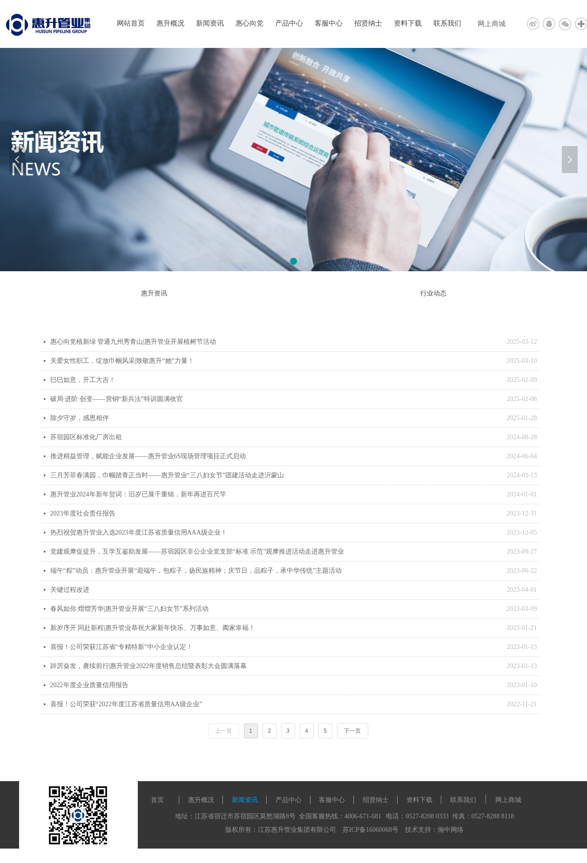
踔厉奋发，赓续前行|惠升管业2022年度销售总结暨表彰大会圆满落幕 (148, 665)
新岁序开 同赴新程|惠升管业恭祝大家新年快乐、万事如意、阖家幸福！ (152, 627)
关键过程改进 (69, 589)
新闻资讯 (210, 23)
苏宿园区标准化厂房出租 (86, 437)
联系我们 (447, 23)
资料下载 (408, 23)
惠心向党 (249, 23)
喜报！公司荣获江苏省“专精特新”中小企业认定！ (121, 646)
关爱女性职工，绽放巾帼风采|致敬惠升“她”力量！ (122, 360)
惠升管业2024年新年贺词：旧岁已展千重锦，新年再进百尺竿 (138, 494)
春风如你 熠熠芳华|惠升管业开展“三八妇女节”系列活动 (129, 608)
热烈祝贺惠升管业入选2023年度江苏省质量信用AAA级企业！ (138, 532)
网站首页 (131, 23)
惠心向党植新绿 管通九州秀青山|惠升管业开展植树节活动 (133, 341)
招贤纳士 (368, 23)
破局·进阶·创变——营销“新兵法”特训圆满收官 (116, 398)
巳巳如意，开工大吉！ (82, 379)
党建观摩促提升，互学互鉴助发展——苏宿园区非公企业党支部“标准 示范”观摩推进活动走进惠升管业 (197, 551)
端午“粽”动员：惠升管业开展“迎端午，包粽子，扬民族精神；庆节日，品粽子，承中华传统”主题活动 (196, 570)
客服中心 (329, 23)
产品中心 (289, 23)
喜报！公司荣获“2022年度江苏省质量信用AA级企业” (126, 704)
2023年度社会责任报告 (82, 513)
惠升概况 (170, 23)
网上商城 (492, 23)
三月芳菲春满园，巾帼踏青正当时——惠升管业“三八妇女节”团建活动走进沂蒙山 (167, 475)
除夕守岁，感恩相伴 (79, 418)
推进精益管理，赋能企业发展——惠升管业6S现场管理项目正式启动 (148, 456)
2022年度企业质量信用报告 (89, 685)
